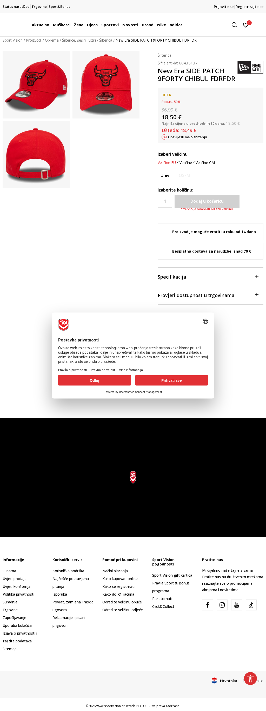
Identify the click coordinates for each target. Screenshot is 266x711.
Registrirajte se (249, 6)
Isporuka (59, 594)
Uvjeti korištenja (16, 586)
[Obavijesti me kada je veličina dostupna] (184, 175)
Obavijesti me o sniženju (187, 137)
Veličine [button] (185, 163)
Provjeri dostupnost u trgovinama (208, 294)
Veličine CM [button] (205, 163)
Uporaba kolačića (17, 625)
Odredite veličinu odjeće (122, 609)
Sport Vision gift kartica (172, 575)
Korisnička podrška (68, 570)
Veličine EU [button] (167, 163)
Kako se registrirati (118, 586)
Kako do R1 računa (118, 594)
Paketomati (162, 598)
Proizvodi (34, 40)
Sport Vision (13, 40)
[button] (236, 24)
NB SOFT (142, 706)
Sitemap (10, 648)
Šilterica (105, 40)
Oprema (52, 40)
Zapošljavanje (14, 617)
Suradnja (10, 602)
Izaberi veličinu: (173, 154)
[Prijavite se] (246, 25)
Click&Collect (163, 606)
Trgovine (10, 609)
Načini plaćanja (115, 570)
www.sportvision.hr (110, 706)
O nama (9, 570)
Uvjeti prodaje (14, 578)
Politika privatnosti (18, 594)
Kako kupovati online (120, 578)
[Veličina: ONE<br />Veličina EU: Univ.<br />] (165, 175)
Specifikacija (208, 276)
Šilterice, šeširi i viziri (79, 40)
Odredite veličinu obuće (122, 602)
